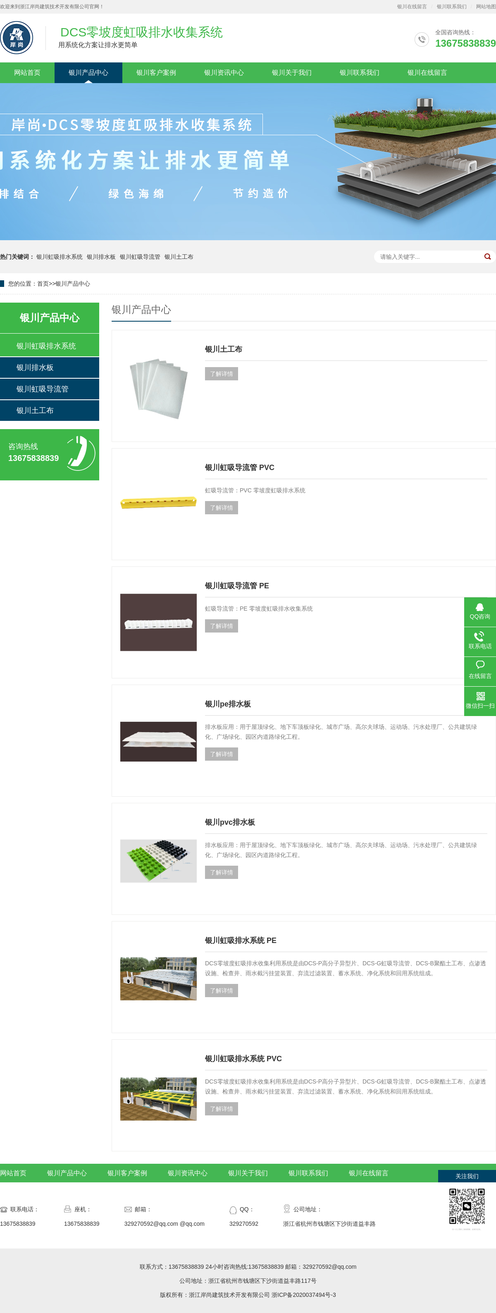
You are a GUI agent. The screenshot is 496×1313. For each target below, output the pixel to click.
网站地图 (486, 7)
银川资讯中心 (224, 72)
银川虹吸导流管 (140, 256)
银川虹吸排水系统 (59, 256)
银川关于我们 (292, 72)
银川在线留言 (412, 7)
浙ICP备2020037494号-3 (304, 1295)
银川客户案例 (156, 72)
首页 (43, 283)
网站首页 (27, 72)
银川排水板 (101, 256)
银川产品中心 (88, 72)
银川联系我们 (452, 7)
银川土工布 (179, 256)
